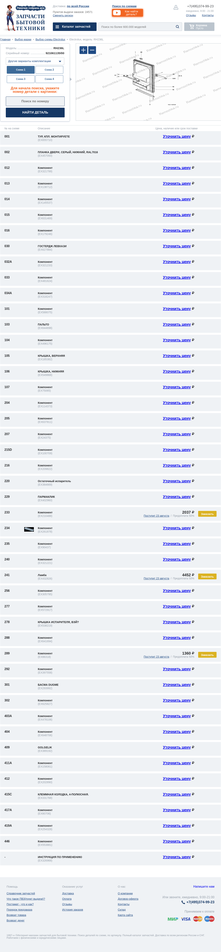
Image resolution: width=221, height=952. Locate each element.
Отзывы (191, 15)
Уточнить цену (177, 136)
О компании (125, 893)
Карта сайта (125, 915)
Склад (122, 909)
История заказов (72, 909)
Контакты (208, 15)
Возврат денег (16, 920)
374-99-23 (200, 6)
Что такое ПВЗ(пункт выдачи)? (26, 898)
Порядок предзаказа (19, 909)
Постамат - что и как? (20, 904)
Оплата (66, 898)
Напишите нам (203, 886)
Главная (5, 39)
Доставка (68, 893)
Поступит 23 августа (156, 515)
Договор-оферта (128, 898)
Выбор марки (23, 39)
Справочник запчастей (21, 893)
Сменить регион (63, 15)
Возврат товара (16, 915)
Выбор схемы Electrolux (50, 39)
